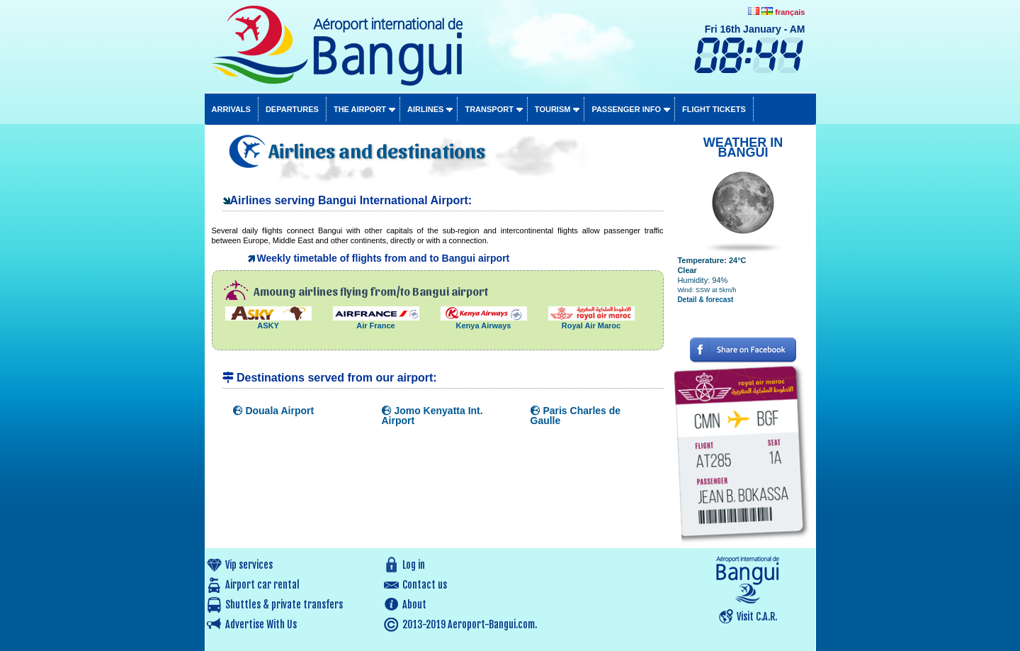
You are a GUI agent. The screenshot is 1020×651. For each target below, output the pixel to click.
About (414, 605)
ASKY (268, 321)
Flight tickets (714, 109)
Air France (376, 321)
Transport (489, 109)
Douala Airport (273, 410)
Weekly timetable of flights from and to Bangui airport (383, 258)
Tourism (553, 109)
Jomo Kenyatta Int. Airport (432, 415)
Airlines (425, 109)
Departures (292, 109)
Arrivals (231, 109)
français (790, 12)
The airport (360, 109)
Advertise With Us (261, 624)
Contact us (424, 585)
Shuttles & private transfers (284, 605)
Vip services (249, 565)
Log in (413, 565)
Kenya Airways (484, 321)
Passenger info (626, 109)
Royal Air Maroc (591, 321)
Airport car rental (262, 585)
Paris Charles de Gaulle (576, 415)
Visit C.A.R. (757, 617)
